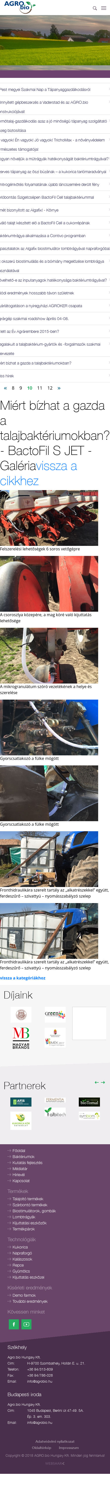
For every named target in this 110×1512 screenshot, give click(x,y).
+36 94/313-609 (40, 1369)
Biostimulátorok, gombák (34, 1211)
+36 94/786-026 (40, 1375)
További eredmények (30, 1301)
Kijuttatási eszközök (30, 1223)
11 (40, 388)
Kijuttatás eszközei (28, 1277)
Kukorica (20, 1247)
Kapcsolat (21, 1180)
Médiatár (20, 1168)
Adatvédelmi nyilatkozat (55, 1441)
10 (29, 388)
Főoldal (19, 1150)
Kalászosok (22, 1259)
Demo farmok (24, 1295)
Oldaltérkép (41, 1447)
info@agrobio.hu (39, 1381)
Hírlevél (19, 1174)
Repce (18, 1265)
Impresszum (69, 1447)
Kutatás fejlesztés (28, 1162)
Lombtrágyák (24, 1217)
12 (50, 388)
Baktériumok (23, 1156)
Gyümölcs (21, 1271)
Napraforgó (22, 1253)
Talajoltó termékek (28, 1198)
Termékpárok (24, 1229)
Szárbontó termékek (30, 1205)
